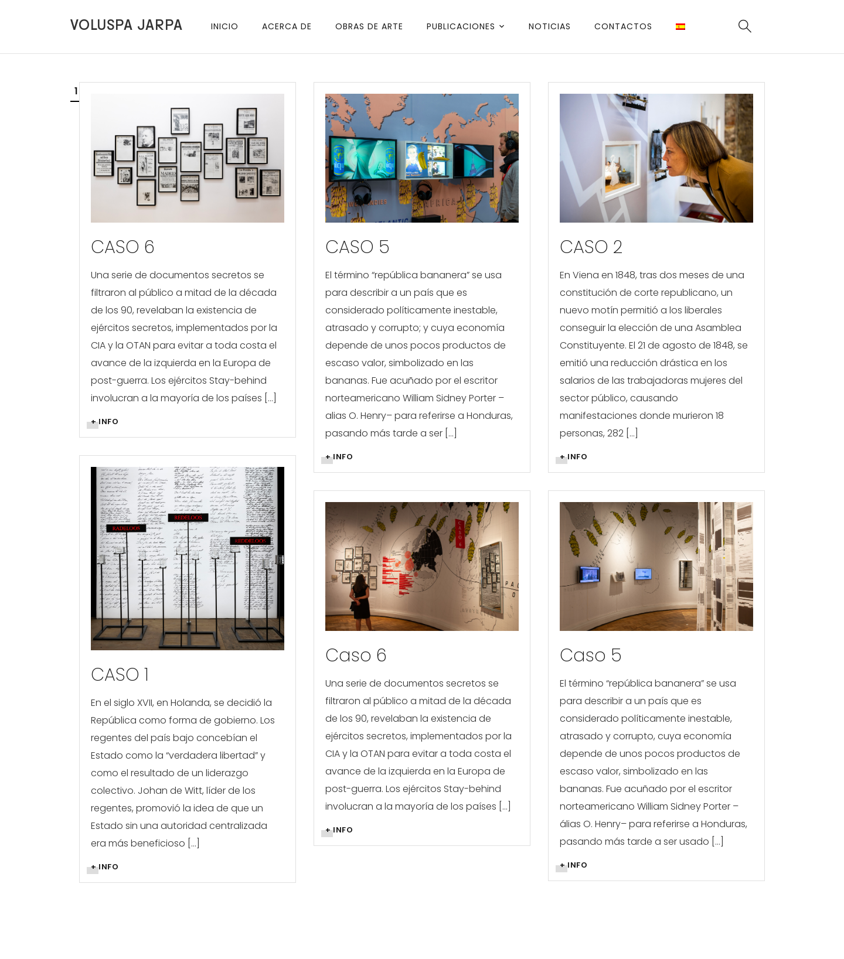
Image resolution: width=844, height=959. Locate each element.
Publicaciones (461, 26)
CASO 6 (123, 247)
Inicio (225, 26)
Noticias (550, 26)
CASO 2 (591, 247)
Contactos (623, 26)
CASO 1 (120, 675)
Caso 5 (591, 655)
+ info (104, 421)
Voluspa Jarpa (126, 25)
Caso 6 (356, 655)
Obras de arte (369, 26)
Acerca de (287, 26)
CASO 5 (357, 247)
